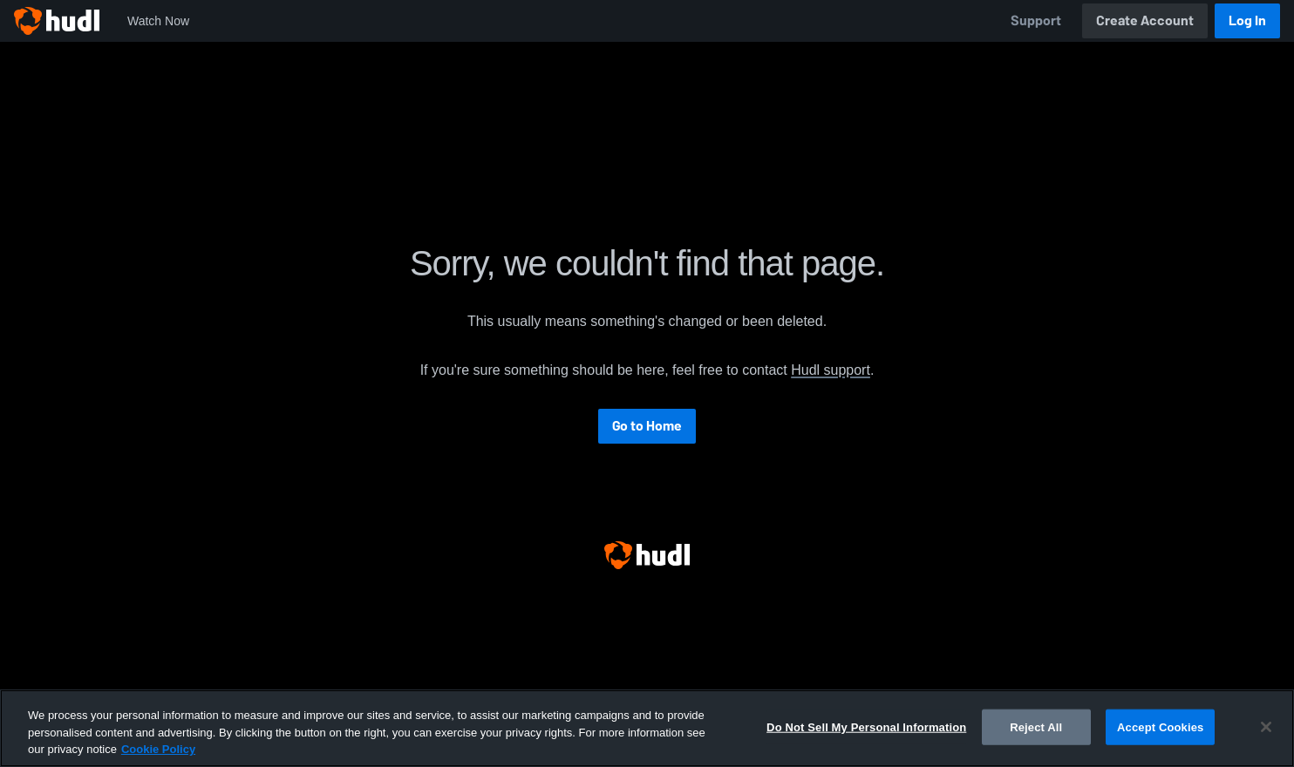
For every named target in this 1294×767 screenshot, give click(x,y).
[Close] (1266, 727)
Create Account (1145, 20)
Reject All (1036, 726)
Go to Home (647, 426)
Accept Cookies (1160, 726)
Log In (1247, 20)
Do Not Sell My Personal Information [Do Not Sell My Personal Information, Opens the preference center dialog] (866, 726)
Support (1036, 20)
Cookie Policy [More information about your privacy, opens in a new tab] (158, 749)
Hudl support (830, 370)
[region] (647, 728)
